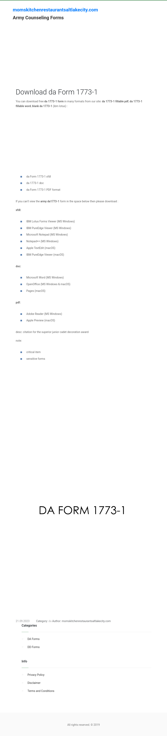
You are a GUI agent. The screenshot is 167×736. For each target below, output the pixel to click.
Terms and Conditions (41, 691)
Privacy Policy (36, 674)
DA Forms (33, 639)
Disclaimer (34, 682)
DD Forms (34, 647)
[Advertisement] (83, 59)
